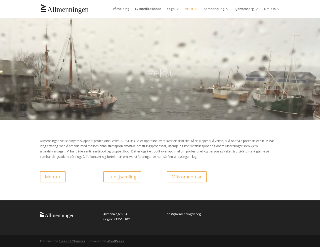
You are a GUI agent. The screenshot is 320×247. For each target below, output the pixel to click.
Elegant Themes (72, 241)
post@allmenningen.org (184, 214)
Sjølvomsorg (244, 9)
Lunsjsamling (122, 177)
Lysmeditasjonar (148, 9)
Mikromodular (187, 177)
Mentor (53, 177)
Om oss (270, 9)
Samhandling (214, 9)
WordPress (115, 241)
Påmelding (121, 9)
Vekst (189, 9)
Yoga (171, 9)
